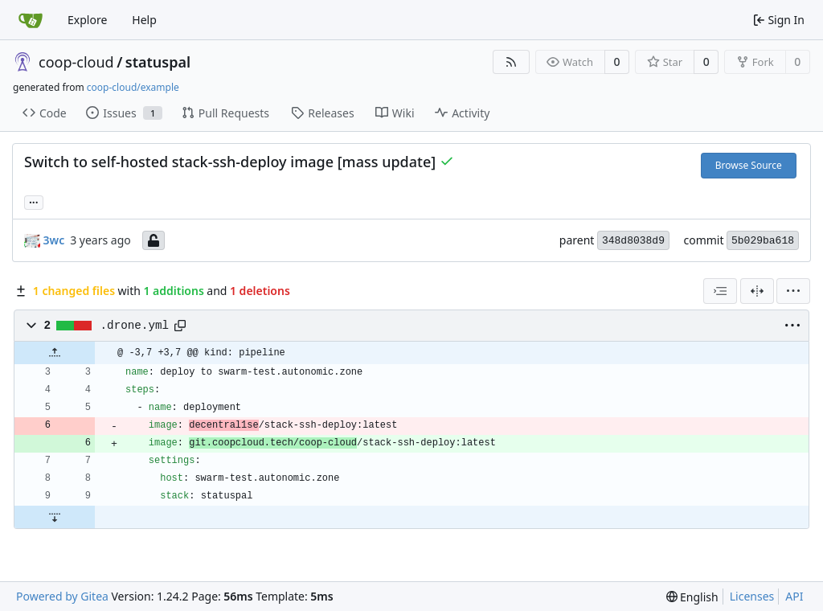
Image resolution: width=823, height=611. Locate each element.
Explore (87, 19)
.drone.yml (135, 325)
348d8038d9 (633, 241)
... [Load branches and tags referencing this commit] (34, 201)
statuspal (157, 62)
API (794, 596)
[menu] (793, 291)
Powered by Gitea (62, 596)
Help (144, 19)
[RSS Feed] (511, 62)
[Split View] (757, 291)
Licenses (752, 596)
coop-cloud (76, 62)
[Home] (30, 20)
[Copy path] (180, 325)
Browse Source (748, 165)
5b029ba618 (762, 241)
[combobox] (720, 291)
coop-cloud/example (133, 87)
